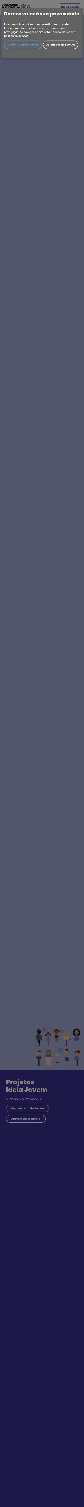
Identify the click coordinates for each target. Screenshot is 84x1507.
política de (16, 36)
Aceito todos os (23, 45)
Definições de (60, 45)
